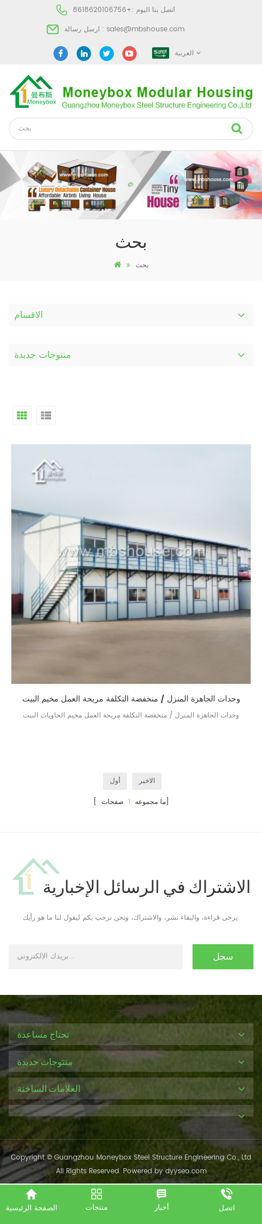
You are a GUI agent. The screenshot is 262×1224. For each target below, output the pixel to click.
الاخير (147, 781)
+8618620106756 (102, 10)
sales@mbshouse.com (146, 29)
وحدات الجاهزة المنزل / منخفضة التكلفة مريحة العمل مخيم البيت (131, 699)
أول (115, 781)
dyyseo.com (186, 1171)
